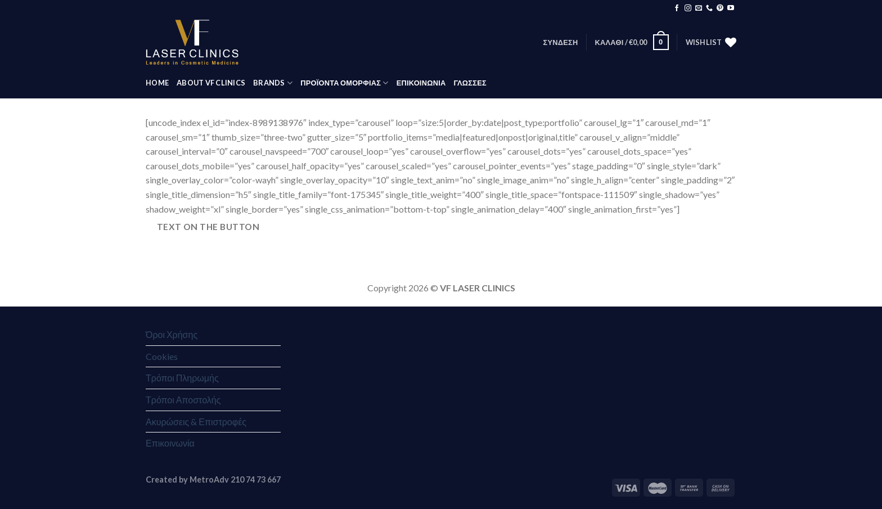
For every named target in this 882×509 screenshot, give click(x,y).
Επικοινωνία (170, 443)
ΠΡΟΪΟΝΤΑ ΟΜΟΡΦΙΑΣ (344, 83)
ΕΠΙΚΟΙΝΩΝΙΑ (421, 82)
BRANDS (272, 83)
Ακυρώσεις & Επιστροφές (196, 421)
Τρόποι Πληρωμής (182, 377)
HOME (157, 82)
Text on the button (208, 227)
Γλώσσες (469, 82)
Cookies (162, 356)
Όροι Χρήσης (171, 334)
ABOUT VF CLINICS (211, 82)
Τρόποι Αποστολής (183, 399)
